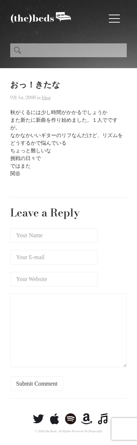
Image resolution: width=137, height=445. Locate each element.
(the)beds (32, 18)
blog (46, 97)
